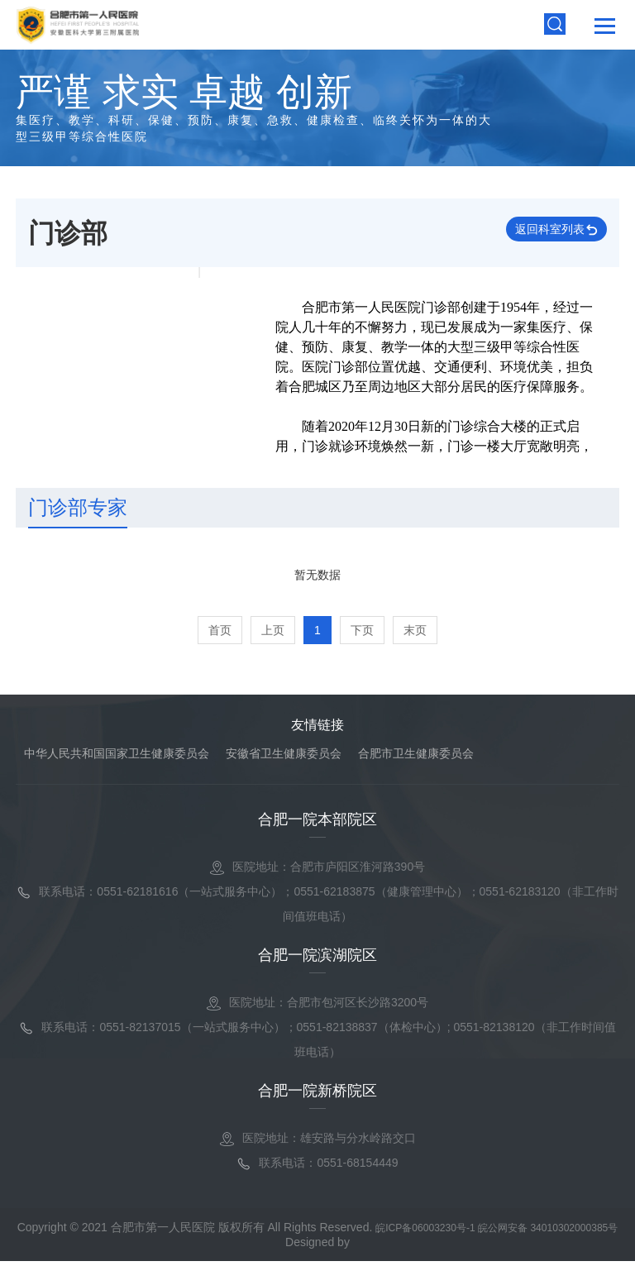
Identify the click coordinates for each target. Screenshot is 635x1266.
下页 (362, 633)
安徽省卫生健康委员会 (283, 756)
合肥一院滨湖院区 (317, 958)
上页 (272, 633)
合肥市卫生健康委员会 (416, 756)
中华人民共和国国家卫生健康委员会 (116, 756)
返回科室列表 (533, 235)
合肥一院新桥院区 (317, 1094)
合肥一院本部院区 (317, 823)
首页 (220, 633)
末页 (415, 633)
